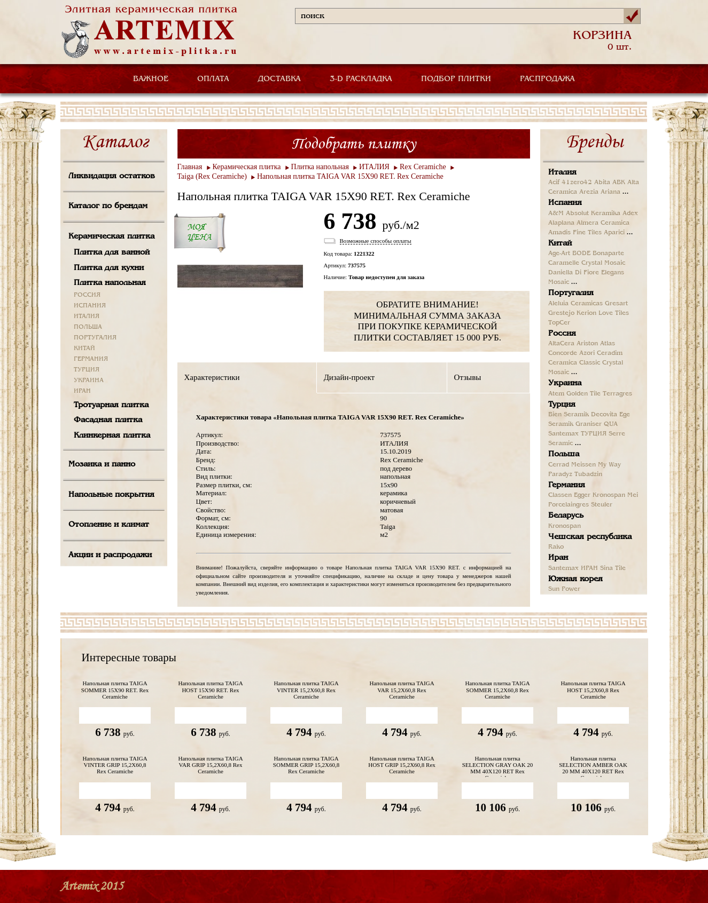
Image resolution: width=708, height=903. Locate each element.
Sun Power (564, 589)
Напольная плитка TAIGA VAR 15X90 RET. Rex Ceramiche (350, 176)
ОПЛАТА (213, 79)
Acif (553, 182)
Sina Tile (613, 568)
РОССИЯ (87, 295)
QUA (611, 424)
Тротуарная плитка (111, 405)
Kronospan (609, 495)
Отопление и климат (108, 524)
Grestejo (561, 313)
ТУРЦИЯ (86, 370)
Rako (556, 547)
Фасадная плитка (108, 420)
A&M (556, 213)
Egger (582, 495)
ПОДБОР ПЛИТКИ (456, 79)
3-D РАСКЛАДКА (361, 79)
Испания (565, 203)
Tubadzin (588, 474)
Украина (564, 383)
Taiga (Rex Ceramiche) (212, 176)
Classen (560, 495)
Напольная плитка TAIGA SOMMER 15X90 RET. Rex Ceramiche (115, 689)
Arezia (588, 192)
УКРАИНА (89, 380)
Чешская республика (590, 537)
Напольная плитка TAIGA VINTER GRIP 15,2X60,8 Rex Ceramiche (114, 764)
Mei (632, 495)
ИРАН (82, 391)
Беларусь (565, 515)
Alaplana (561, 223)
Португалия (571, 293)
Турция (561, 404)
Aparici (614, 232)
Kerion (586, 313)
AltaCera (561, 343)
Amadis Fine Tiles (575, 232)
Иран (558, 557)
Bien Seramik (568, 414)
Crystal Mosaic (603, 263)
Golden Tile (583, 394)
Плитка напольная (110, 283)
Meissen (583, 465)
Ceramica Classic (574, 363)
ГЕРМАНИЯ (91, 359)
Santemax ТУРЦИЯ (577, 434)
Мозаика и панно (101, 464)
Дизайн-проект (349, 377)
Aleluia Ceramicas (575, 303)
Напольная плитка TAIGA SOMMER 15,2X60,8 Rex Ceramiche (497, 689)
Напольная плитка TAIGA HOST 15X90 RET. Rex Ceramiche (210, 689)
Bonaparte (608, 253)
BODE (581, 253)
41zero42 (577, 182)
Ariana (610, 192)
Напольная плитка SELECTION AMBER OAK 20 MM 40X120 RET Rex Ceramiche (593, 766)
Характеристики (212, 377)
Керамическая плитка (111, 236)
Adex (630, 213)
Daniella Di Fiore (573, 273)
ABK (618, 182)
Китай (560, 243)
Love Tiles (613, 313)
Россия (562, 333)
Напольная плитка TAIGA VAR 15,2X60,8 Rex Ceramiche (401, 689)
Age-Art (559, 253)
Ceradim (610, 353)
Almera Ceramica (603, 223)
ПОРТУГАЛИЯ (95, 338)
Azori (587, 353)
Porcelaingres (568, 505)
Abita (602, 182)
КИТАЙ (84, 348)
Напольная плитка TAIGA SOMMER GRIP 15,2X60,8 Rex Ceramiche (306, 764)
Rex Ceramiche (423, 167)
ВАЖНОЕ (150, 79)
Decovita (604, 414)
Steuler (601, 505)
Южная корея (575, 579)
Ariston (587, 343)
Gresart (616, 303)
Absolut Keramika (593, 213)
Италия (562, 172)
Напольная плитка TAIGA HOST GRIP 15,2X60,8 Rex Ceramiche (401, 764)
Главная (190, 167)
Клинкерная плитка (112, 435)
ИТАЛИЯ (86, 316)
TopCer (559, 323)
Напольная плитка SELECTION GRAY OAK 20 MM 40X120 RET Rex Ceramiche (497, 766)
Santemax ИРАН (573, 568)
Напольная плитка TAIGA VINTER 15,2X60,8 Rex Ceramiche (306, 689)
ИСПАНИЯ (90, 306)
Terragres (617, 394)
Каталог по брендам (107, 206)
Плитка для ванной (112, 252)
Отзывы (467, 377)
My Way (609, 465)
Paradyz (560, 474)
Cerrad (558, 465)
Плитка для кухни (109, 268)
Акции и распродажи (110, 555)
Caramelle (563, 263)
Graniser (588, 424)
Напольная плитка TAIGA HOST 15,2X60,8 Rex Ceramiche (593, 689)
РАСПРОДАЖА (547, 79)
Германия (566, 485)
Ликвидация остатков (111, 176)
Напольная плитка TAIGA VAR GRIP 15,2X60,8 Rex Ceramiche (210, 764)
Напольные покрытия (111, 494)
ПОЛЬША (88, 327)
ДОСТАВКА (279, 79)
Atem (556, 394)
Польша (563, 454)
